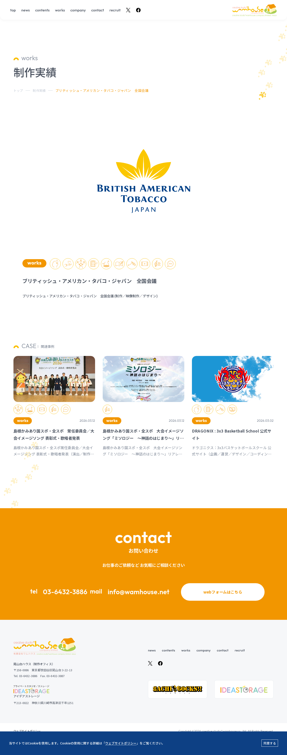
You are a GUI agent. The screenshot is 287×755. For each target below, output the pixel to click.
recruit (115, 10)
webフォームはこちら (223, 598)
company (78, 10)
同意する (269, 743)
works (60, 10)
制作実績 (40, 90)
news (25, 10)
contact (97, 10)
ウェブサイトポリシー (121, 743)
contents (42, 10)
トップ (18, 90)
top (13, 10)
